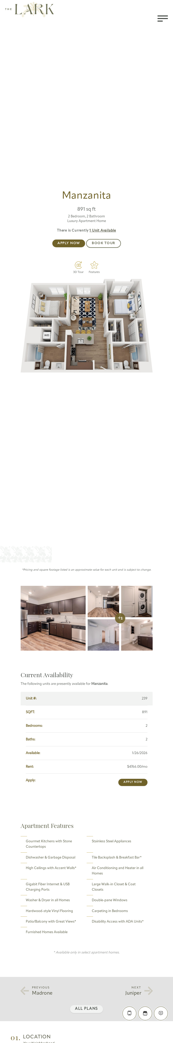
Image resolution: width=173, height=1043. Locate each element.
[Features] (94, 265)
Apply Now (68, 243)
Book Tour (103, 243)
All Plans (86, 1009)
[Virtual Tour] (78, 265)
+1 (120, 618)
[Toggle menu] (162, 18)
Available (102, 230)
